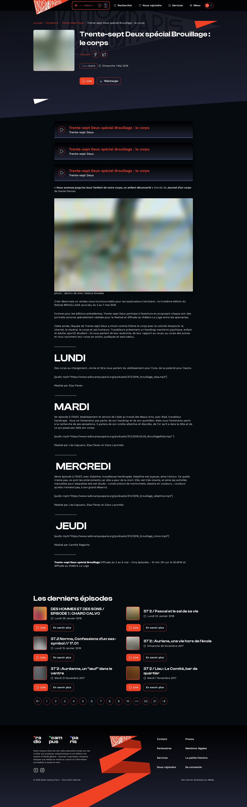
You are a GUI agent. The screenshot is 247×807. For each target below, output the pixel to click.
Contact (163, 739)
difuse (211, 780)
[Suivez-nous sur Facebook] (36, 770)
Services (175, 5)
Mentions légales (197, 748)
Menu (195, 5)
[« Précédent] (37, 701)
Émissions (52, 22)
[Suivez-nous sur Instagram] (42, 770)
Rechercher (123, 5)
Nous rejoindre (150, 5)
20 (145, 701)
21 (154, 701)
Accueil (38, 22)
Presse (191, 739)
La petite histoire (198, 757)
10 (127, 701)
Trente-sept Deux (73, 22)
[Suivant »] (163, 701)
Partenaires (166, 748)
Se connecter (195, 767)
